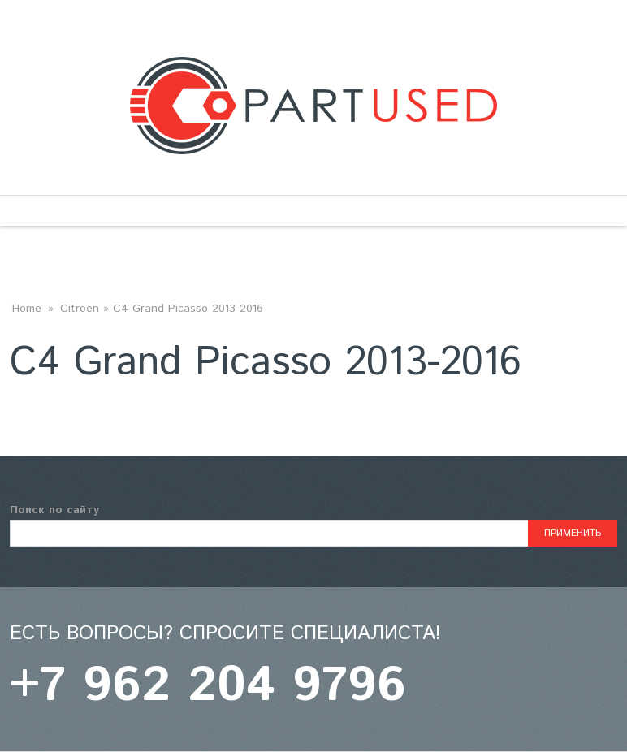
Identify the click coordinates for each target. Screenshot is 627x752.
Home (26, 308)
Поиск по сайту (54, 510)
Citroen (79, 308)
